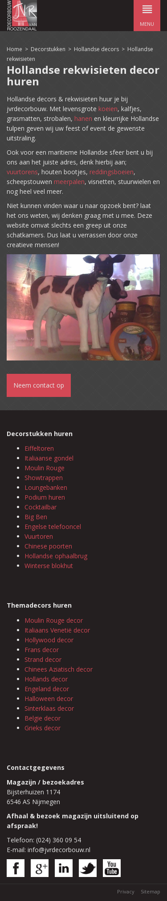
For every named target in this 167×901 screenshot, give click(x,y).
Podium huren (44, 497)
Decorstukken (48, 49)
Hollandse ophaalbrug (55, 556)
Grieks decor (42, 728)
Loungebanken (45, 487)
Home (14, 49)
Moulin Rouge (44, 468)
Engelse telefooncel (52, 526)
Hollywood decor (48, 640)
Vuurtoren (38, 536)
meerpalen (69, 181)
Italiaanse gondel (48, 458)
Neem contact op (38, 385)
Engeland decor (46, 689)
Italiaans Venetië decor (57, 630)
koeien (108, 108)
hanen (83, 118)
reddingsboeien (112, 172)
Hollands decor (46, 679)
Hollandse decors (97, 49)
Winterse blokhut (48, 565)
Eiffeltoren (39, 448)
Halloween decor (48, 698)
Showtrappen (43, 477)
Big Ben (35, 517)
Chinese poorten (48, 546)
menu (147, 13)
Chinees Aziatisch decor (58, 669)
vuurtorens (22, 172)
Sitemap (150, 891)
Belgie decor (42, 718)
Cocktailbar (40, 507)
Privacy (125, 891)
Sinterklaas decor (49, 708)
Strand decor (42, 659)
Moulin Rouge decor (53, 620)
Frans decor (41, 649)
